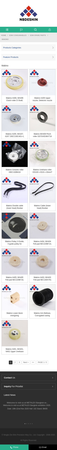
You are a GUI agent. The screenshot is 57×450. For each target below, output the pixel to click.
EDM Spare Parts (38, 35)
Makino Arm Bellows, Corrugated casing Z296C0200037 (42, 314)
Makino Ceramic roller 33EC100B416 (15, 171)
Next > (26, 362)
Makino (5, 39)
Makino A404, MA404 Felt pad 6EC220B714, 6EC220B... (42, 242)
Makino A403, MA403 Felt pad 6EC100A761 (42, 278)
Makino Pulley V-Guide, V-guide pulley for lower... (14, 242)
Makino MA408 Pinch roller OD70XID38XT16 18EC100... (42, 135)
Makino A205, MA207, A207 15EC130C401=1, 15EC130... (14, 135)
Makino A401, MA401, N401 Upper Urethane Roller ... (15, 350)
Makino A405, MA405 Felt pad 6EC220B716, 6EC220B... (14, 278)
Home (3, 35)
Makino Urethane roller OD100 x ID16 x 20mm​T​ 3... (42, 171)
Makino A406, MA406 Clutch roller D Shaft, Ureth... (14, 99)
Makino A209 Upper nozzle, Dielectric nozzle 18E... (42, 99)
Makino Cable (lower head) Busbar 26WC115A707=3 (42, 207)
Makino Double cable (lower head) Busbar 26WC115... (14, 207)
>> (33, 362)
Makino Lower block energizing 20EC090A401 (15, 314)
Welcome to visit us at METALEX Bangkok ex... (27, 403)
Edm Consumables (18, 35)
